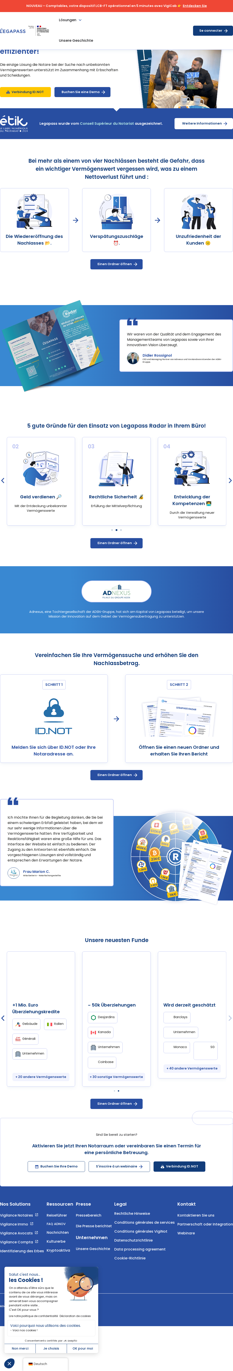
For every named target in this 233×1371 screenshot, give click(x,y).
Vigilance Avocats (16, 1258)
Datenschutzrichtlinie (133, 1265)
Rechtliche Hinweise (132, 1239)
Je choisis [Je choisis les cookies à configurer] (51, 1348)
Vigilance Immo (14, 1249)
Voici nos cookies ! (24, 1330)
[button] (9, 1363)
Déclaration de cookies (75, 1316)
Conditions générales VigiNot (140, 1256)
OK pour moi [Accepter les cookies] (83, 1348)
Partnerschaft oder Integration (205, 1249)
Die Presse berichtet (94, 1251)
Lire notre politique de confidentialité (33, 1316)
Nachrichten (58, 1258)
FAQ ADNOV (56, 1249)
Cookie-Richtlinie (130, 1283)
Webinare (186, 1258)
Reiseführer (57, 1240)
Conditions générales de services (144, 1247)
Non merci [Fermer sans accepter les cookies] (20, 1348)
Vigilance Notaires (16, 1240)
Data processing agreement (140, 1274)
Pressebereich (88, 1240)
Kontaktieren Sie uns (195, 1240)
